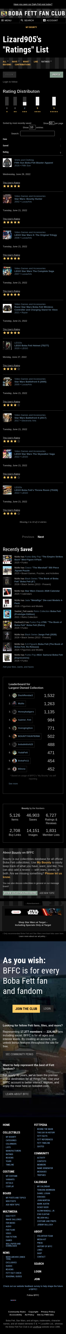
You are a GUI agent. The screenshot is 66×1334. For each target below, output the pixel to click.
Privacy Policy (48, 1312)
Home (6, 1125)
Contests (41, 1161)
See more (13, 783)
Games (9, 1240)
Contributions (22, 64)
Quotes (40, 1146)
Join (37, 1279)
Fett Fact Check (13, 1273)
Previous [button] (28, 536)
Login (47, 1008)
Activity (41, 1158)
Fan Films (10, 1230)
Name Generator (45, 1168)
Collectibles (11, 1132)
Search (27, 20)
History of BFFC (44, 1246)
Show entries (33, 127)
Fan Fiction (11, 1237)
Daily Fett (10, 1216)
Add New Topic (47, 893)
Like (36, 61)
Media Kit (41, 1239)
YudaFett (20, 752)
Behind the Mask (45, 1129)
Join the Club (26, 1009)
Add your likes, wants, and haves (18, 667)
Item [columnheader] (5, 139)
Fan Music (10, 1223)
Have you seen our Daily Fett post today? (33, 4)
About (38, 1231)
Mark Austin (43, 1204)
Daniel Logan (43, 1193)
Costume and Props (46, 1221)
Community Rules (17, 1312)
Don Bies (41, 1197)
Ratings (9, 1154)
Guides (9, 1266)
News (6, 1252)
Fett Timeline (43, 1143)
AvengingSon (22, 728)
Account (50, 20)
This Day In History (46, 1132)
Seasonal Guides (14, 1276)
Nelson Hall (43, 1218)
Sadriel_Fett (21, 720)
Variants (10, 1179)
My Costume (11, 1176)
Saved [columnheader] (5, 145)
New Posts (11, 1201)
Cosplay (10, 1186)
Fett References (45, 1139)
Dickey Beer (42, 1207)
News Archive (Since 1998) (15, 1258)
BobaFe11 (20, 761)
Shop (39, 1253)
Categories (11, 1140)
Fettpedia (40, 1125)
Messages (41, 1171)
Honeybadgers (23, 712)
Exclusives (11, 1262)
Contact (41, 1257)
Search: (33, 133)
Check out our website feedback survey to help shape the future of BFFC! (33, 1288)
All (4, 61)
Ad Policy (29, 1314)
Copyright (33, 1312)
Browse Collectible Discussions (20, 893)
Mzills (18, 703)
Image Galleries (13, 1219)
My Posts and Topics (16, 1198)
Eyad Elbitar (43, 1214)
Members (41, 1165)
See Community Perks (19, 1054)
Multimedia (10, 1211)
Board (7, 1193)
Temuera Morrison (46, 1190)
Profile (56, 74)
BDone (19, 769)
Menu (6, 20)
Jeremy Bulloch (45, 1224)
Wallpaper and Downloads (13, 1245)
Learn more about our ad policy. (32, 936)
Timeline (10, 1165)
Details (9, 1183)
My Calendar (43, 1186)
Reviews (7, 64)
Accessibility (15, 1314)
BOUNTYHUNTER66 (26, 736)
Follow (9, 74)
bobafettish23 (22, 744)
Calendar (40, 1182)
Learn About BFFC (17, 1094)
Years (8, 1161)
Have (14, 61)
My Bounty (31, 27)
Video (8, 1233)
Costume (8, 1171)
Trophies (41, 1175)
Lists (8, 1147)
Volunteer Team (45, 1236)
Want (26, 61)
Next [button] (41, 536)
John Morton (43, 1200)
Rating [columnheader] (6, 152)
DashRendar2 (22, 695)
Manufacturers (13, 1151)
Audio (8, 1226)
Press (40, 1243)
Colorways (11, 1144)
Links (39, 1250)
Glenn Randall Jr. (46, 1211)
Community (41, 1153)
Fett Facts (42, 1136)
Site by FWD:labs (45, 1314)
